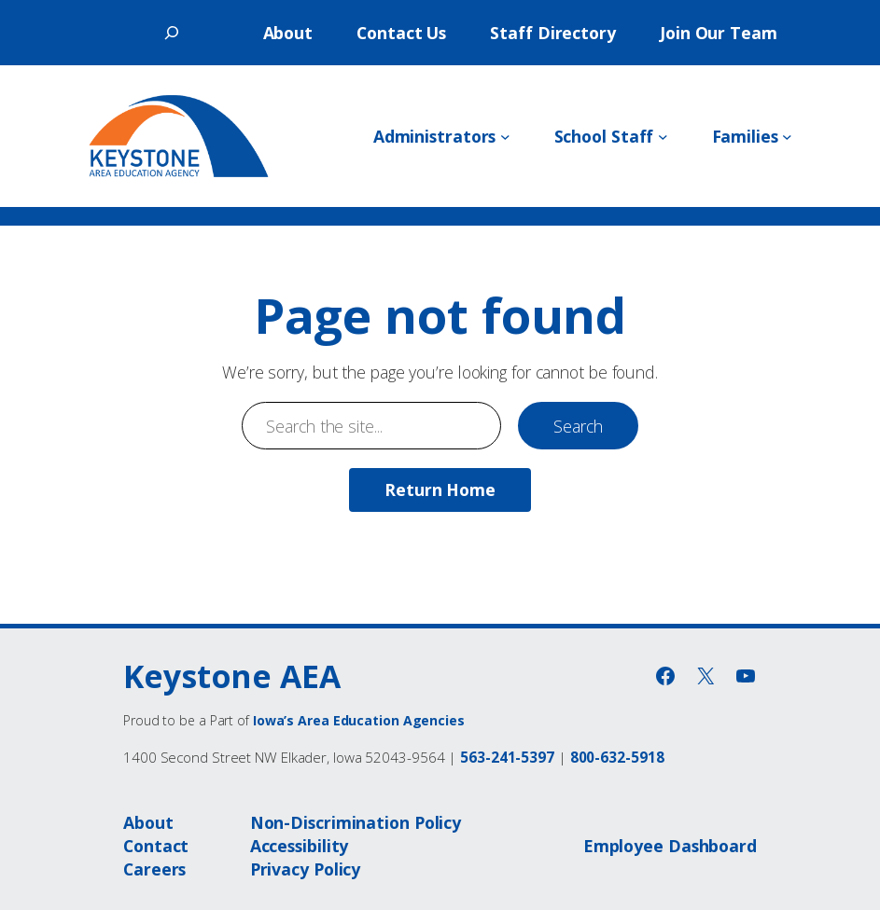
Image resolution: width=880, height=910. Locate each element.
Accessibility (299, 845)
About (148, 822)
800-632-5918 (617, 757)
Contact (156, 845)
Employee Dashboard (670, 845)
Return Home (440, 489)
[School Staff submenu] (663, 136)
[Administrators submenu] (505, 136)
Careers (154, 869)
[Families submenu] (787, 136)
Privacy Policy (305, 869)
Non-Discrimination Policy (356, 822)
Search (577, 426)
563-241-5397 (507, 757)
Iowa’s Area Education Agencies (359, 720)
